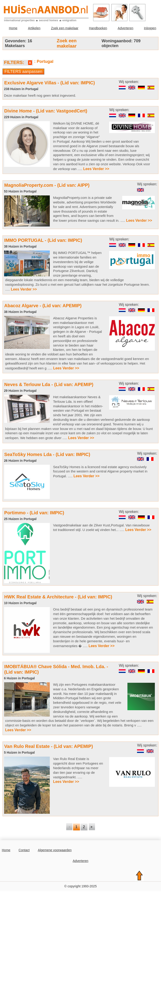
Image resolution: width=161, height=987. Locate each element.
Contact (23, 850)
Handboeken (98, 28)
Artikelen (34, 28)
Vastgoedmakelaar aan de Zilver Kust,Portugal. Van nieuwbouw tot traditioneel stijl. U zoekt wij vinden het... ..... (103, 527)
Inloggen (150, 28)
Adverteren (125, 28)
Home (13, 28)
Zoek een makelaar (64, 28)
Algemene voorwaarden (55, 850)
